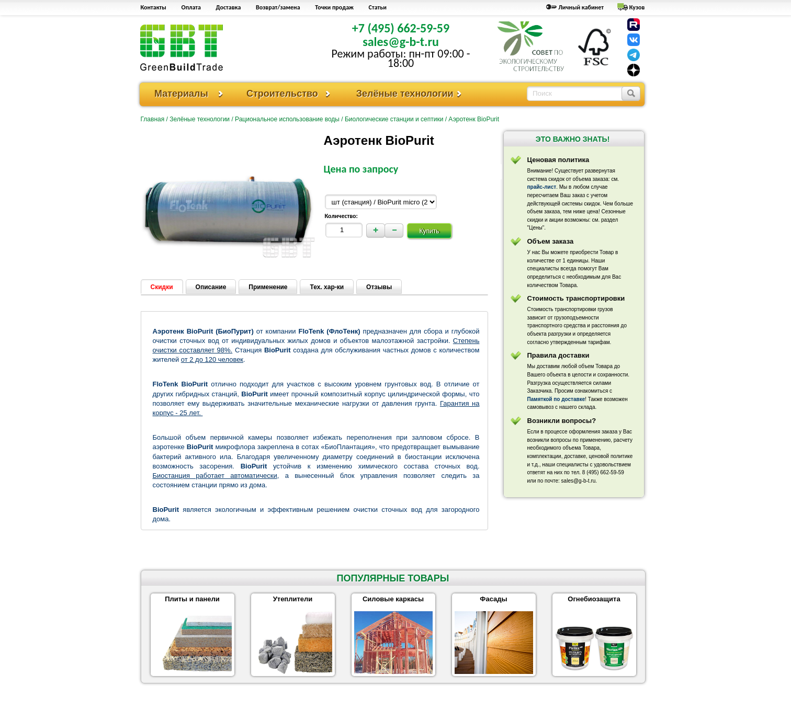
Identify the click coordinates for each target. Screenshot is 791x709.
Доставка (228, 7)
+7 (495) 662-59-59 (400, 28)
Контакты (153, 7)
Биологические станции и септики (394, 119)
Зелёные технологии (405, 93)
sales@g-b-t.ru (401, 41)
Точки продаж (334, 7)
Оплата (191, 7)
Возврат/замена (278, 7)
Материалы (181, 93)
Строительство (282, 93)
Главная (153, 119)
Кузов (637, 7)
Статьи (378, 7)
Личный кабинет (581, 7)
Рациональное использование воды (287, 119)
